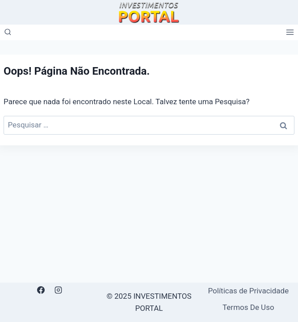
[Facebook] (41, 290)
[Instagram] (58, 290)
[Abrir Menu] (289, 32)
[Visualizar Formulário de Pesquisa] (8, 32)
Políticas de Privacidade (248, 290)
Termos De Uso (248, 307)
